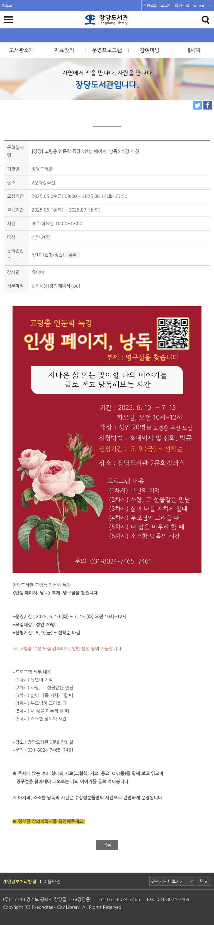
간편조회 (150, 6)
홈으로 (6, 6)
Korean (199, 6)
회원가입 (182, 6)
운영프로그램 (107, 50)
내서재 (192, 50)
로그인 (166, 6)
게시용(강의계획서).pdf (56, 286)
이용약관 (51, 881)
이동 (204, 880)
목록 (107, 845)
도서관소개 (21, 50)
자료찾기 (64, 50)
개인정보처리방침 (19, 881)
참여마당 (150, 50)
